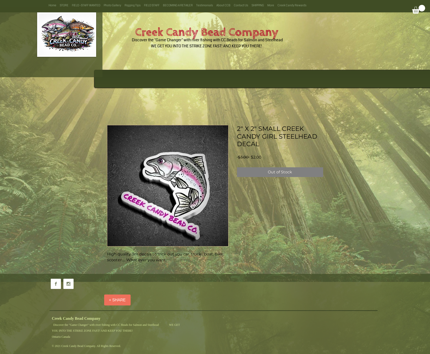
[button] (418, 9)
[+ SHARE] (117, 300)
